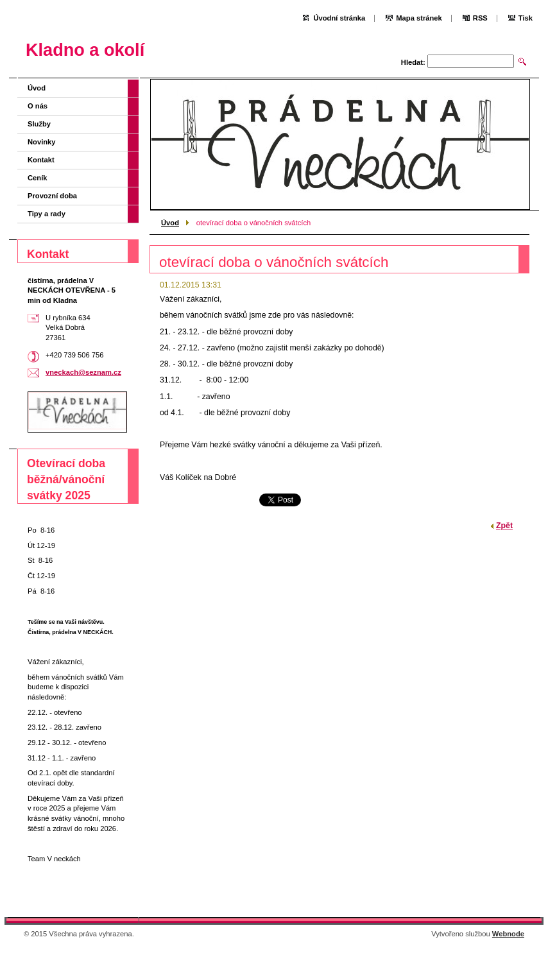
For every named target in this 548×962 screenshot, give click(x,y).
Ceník (37, 178)
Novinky (42, 142)
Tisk (525, 18)
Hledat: (413, 62)
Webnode (508, 934)
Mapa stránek (419, 18)
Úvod (170, 223)
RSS (480, 18)
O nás (37, 106)
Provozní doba (52, 196)
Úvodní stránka (339, 18)
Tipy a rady (46, 214)
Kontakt (41, 160)
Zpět (504, 525)
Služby (39, 124)
